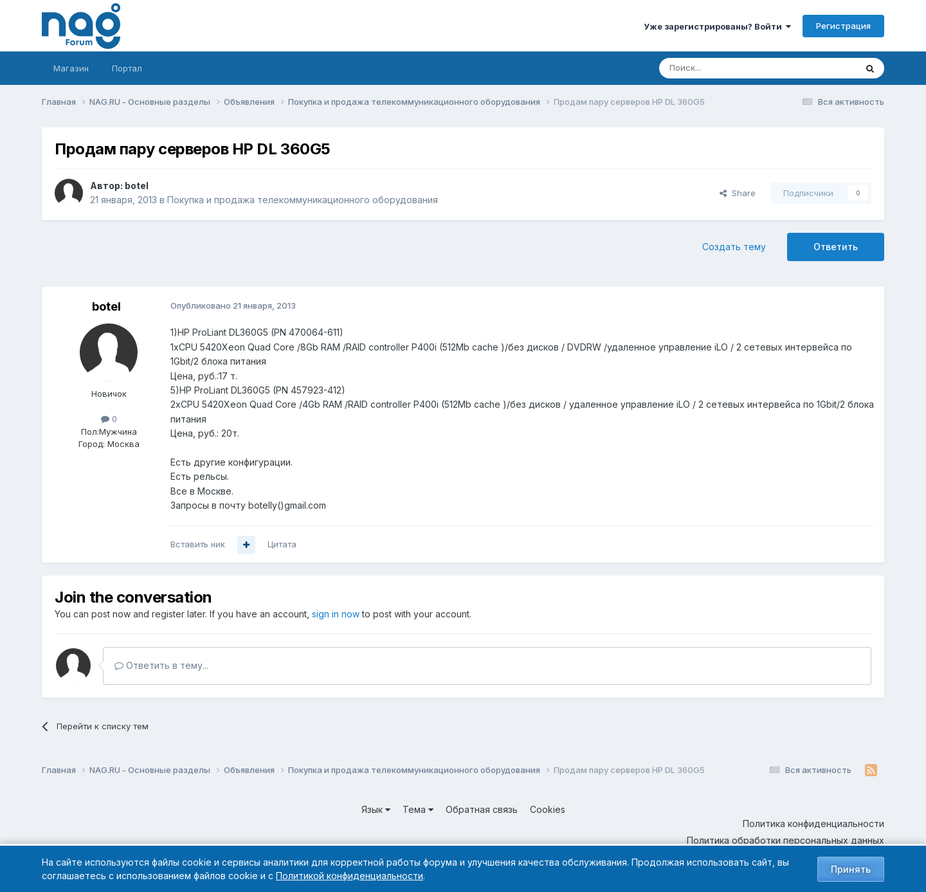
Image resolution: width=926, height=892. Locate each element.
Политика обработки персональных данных (785, 840)
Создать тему (734, 246)
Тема (418, 809)
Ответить (835, 246)
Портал (127, 68)
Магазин (71, 68)
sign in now (335, 613)
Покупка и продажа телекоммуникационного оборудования (302, 199)
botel (137, 185)
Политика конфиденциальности (813, 823)
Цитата (282, 544)
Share (738, 193)
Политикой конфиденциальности (349, 875)
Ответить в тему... (161, 665)
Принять (851, 869)
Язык (375, 809)
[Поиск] (722, 68)
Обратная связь (482, 809)
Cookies (547, 809)
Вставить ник (197, 544)
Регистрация (843, 26)
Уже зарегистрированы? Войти (717, 26)
